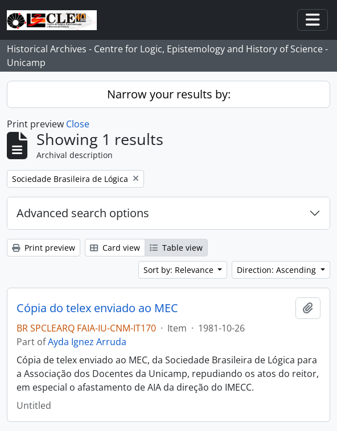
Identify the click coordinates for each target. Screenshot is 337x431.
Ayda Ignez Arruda (87, 341)
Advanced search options (83, 213)
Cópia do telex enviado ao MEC (97, 308)
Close (77, 124)
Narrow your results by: (169, 94)
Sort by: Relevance (179, 269)
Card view (115, 247)
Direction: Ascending (277, 269)
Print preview (43, 247)
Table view (176, 247)
